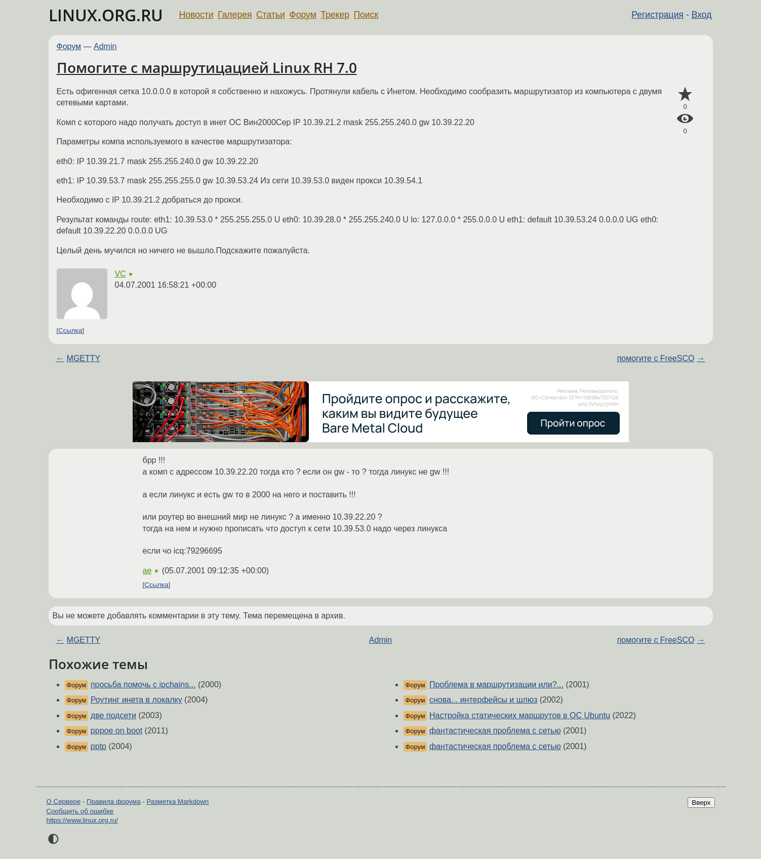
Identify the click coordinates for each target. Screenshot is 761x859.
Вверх (701, 802)
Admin (105, 46)
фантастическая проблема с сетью (495, 730)
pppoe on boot (116, 730)
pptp (98, 746)
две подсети (113, 715)
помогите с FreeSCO (656, 358)
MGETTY (84, 358)
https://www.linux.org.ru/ (82, 820)
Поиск (365, 15)
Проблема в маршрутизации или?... (496, 684)
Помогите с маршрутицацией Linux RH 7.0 (207, 67)
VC (120, 273)
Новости (196, 15)
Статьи (270, 15)
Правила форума (114, 801)
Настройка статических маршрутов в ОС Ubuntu (519, 715)
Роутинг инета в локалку (136, 699)
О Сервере (64, 801)
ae (147, 570)
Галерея (235, 15)
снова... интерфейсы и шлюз (483, 699)
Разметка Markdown (177, 801)
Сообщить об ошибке (80, 811)
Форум (302, 15)
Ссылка (70, 330)
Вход (702, 15)
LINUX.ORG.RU (106, 15)
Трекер (335, 15)
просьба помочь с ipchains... (143, 684)
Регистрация (657, 15)
